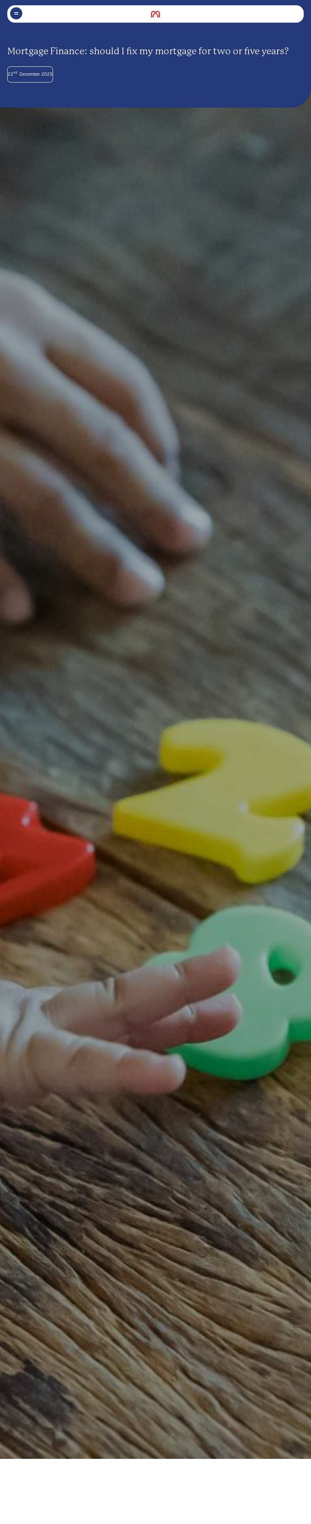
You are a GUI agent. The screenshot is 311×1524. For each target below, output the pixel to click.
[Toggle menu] (16, 13)
